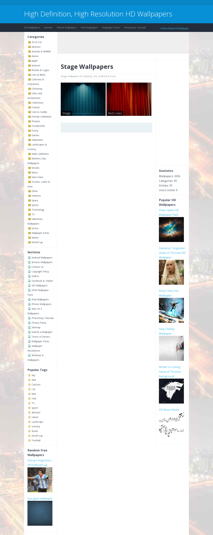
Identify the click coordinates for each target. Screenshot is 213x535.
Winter (35, 237)
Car (33, 389)
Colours (36, 107)
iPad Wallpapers (89, 27)
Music (35, 172)
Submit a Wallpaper (42, 332)
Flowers (36, 121)
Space (35, 200)
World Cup (37, 242)
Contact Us (38, 266)
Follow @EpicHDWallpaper (174, 28)
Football (36, 440)
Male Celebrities (40, 153)
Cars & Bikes (38, 74)
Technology (38, 209)
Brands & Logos (40, 70)
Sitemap (36, 327)
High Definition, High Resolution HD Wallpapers (98, 13)
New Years (37, 177)
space (35, 407)
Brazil (35, 431)
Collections (37, 102)
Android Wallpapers (42, 257)
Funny (35, 130)
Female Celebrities (41, 116)
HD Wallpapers (32, 27)
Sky (33, 375)
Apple (35, 60)
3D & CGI (37, 42)
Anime (35, 56)
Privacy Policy (39, 322)
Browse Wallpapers (42, 262)
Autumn (36, 65)
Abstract (36, 46)
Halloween (37, 139)
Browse (48, 27)
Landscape (37, 421)
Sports (35, 205)
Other (35, 191)
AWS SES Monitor (38, 504)
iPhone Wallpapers (67, 27)
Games (35, 135)
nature (35, 417)
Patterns (36, 195)
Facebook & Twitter (42, 280)
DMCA (35, 276)
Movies (35, 167)
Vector (35, 228)
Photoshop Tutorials (135, 27)
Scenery (36, 426)
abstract (36, 412)
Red (34, 379)
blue (34, 393)
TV (33, 214)
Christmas (37, 88)
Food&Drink (38, 125)
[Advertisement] (84, 3)
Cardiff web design (39, 499)
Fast (34, 398)
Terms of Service (41, 336)
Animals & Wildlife (41, 51)
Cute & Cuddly (39, 112)
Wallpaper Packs (111, 27)
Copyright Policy (40, 271)
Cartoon (36, 384)
